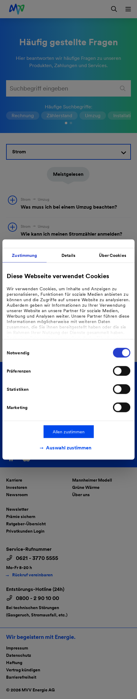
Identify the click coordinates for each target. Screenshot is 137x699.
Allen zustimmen (69, 431)
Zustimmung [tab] (24, 255)
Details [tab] (68, 255)
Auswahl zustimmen (68, 448)
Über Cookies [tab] (112, 255)
